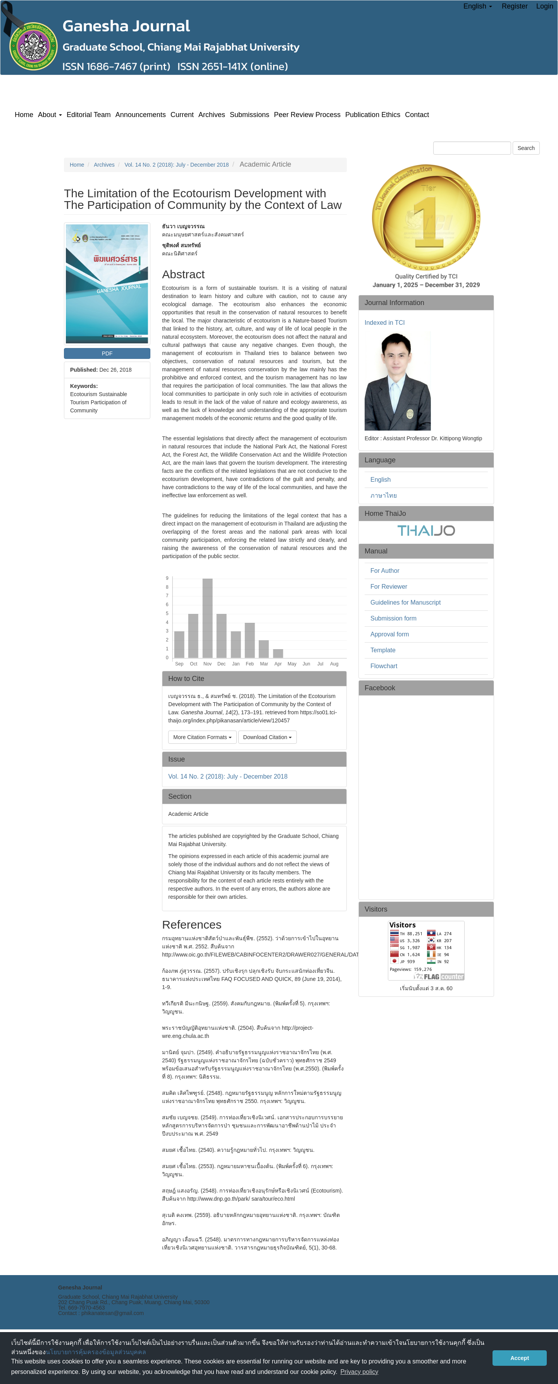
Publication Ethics (372, 115)
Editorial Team (89, 115)
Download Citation (267, 737)
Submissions (249, 115)
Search (526, 148)
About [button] (50, 115)
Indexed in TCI (385, 323)
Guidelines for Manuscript (405, 602)
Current (182, 115)
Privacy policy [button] (359, 1371)
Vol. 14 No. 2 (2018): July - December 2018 (176, 165)
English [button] (477, 6)
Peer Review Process (307, 115)
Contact (417, 115)
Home (24, 115)
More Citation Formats (202, 737)
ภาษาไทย (383, 495)
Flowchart (383, 666)
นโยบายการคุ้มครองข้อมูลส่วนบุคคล (96, 1352)
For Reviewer (388, 586)
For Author (385, 570)
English (380, 479)
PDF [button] (107, 353)
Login (544, 6)
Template (383, 650)
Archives (211, 115)
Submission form (393, 618)
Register (515, 6)
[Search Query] (472, 148)
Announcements (140, 115)
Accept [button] (519, 1358)
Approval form (389, 634)
